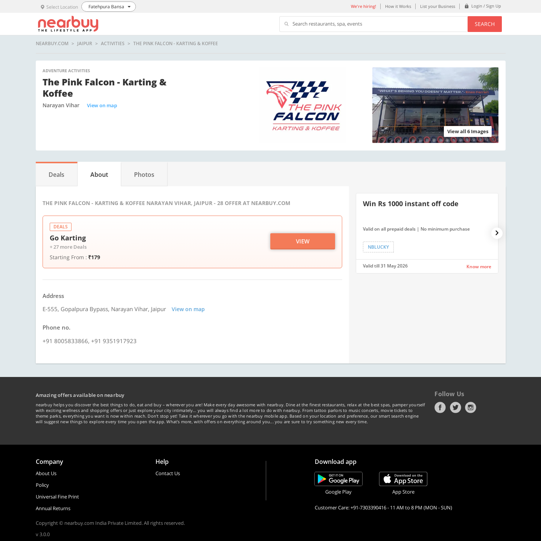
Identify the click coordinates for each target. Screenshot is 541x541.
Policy (42, 485)
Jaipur (84, 43)
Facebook (440, 407)
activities (113, 43)
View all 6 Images (467, 131)
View (302, 241)
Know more (478, 266)
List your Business (437, 6)
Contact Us (167, 473)
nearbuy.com (52, 43)
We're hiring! (363, 6)
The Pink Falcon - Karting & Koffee (175, 43)
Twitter (455, 407)
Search (485, 23)
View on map (102, 105)
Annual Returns (53, 508)
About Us (46, 473)
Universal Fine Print (57, 496)
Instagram (470, 407)
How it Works (398, 6)
